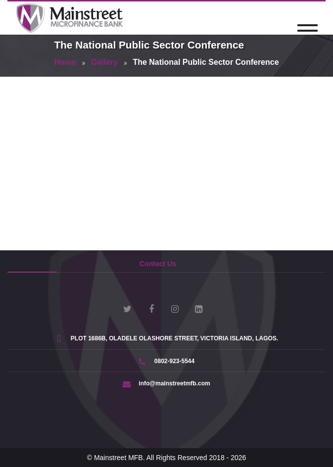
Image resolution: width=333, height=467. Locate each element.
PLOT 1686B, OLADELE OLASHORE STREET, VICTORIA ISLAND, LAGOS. (166, 338)
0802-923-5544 (166, 361)
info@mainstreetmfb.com (166, 383)
